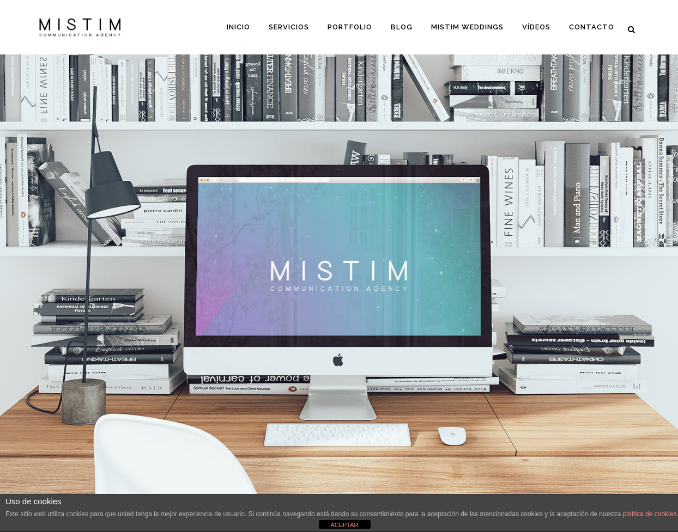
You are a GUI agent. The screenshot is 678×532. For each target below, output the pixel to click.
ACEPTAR (344, 525)
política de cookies (650, 514)
